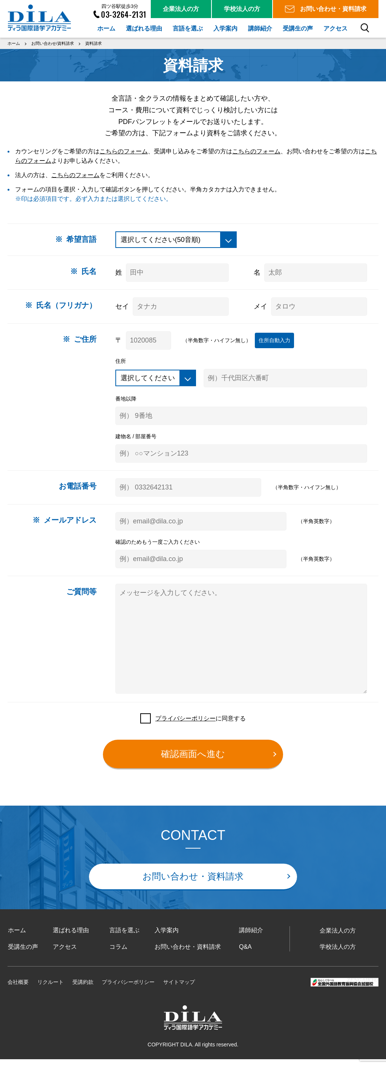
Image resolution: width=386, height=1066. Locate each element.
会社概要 (18, 989)
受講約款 (82, 989)
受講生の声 (23, 953)
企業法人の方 (338, 937)
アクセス (65, 953)
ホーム (17, 937)
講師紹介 (251, 937)
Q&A (245, 953)
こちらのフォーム (124, 150)
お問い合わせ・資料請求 (193, 883)
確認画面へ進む (193, 761)
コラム (118, 953)
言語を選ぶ (124, 937)
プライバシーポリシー (185, 725)
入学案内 (166, 937)
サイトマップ (179, 989)
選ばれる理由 (71, 937)
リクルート (50, 989)
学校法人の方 (338, 953)
